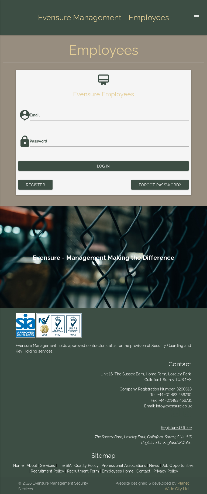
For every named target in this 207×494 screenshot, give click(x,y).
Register (35, 184)
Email (35, 114)
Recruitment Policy (47, 470)
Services (47, 465)
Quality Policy (86, 465)
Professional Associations (124, 465)
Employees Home (117, 470)
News (154, 465)
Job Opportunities (178, 465)
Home (18, 465)
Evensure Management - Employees (103, 16)
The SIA (64, 465)
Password (38, 140)
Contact (143, 470)
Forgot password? (160, 184)
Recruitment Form (83, 470)
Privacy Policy (165, 470)
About (32, 465)
